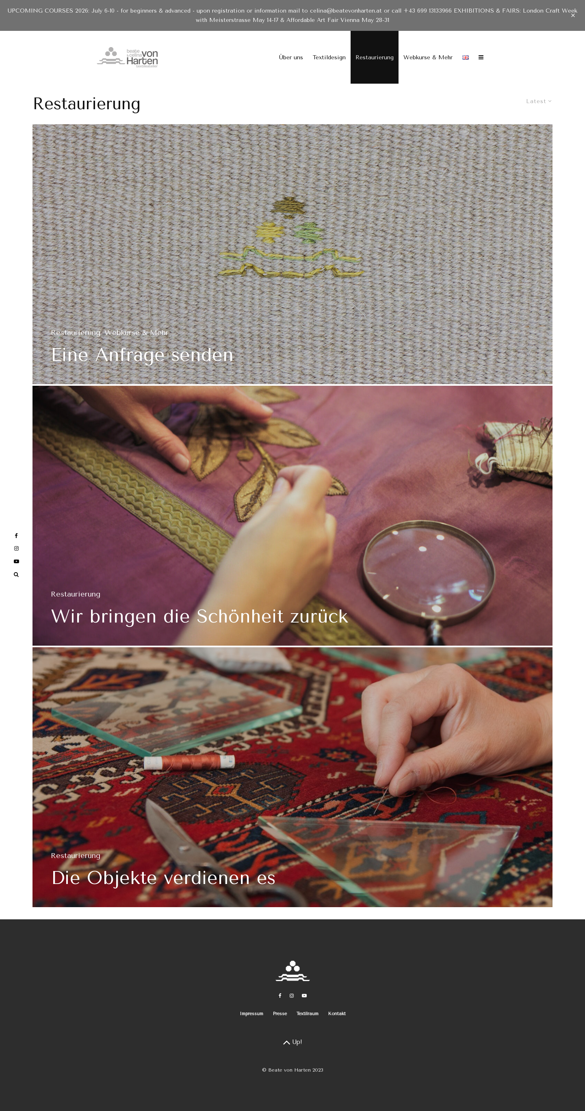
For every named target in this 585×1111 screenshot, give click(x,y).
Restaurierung (374, 57)
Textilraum (307, 1013)
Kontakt (337, 1013)
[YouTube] (304, 995)
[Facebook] (280, 995)
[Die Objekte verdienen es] (292, 780)
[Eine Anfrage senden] (292, 254)
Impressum (251, 1013)
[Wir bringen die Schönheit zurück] (292, 519)
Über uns (291, 57)
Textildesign (329, 57)
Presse (280, 1013)
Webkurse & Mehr (428, 57)
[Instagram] (292, 995)
